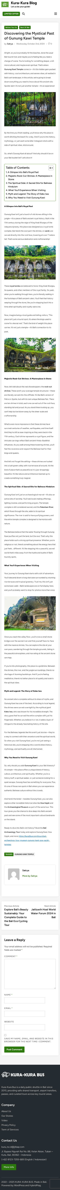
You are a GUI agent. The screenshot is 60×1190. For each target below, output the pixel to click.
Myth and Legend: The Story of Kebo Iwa (28, 194)
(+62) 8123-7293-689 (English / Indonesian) (24, 1159)
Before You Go (11, 27)
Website (9, 1022)
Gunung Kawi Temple (24, 854)
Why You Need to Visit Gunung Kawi (26, 197)
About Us (6, 1111)
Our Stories (7, 1115)
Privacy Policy (8, 1125)
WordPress (19, 1185)
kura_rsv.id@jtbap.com (12, 1147)
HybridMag (35, 1185)
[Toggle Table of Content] (49, 167)
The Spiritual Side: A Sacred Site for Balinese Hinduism (30, 185)
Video (4, 1120)
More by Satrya (29, 876)
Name (8, 995)
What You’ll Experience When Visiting (27, 190)
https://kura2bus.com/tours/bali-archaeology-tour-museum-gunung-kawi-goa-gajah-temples (27, 840)
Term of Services (10, 1129)
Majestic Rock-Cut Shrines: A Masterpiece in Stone (30, 177)
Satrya (10, 44)
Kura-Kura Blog (24, 3)
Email (8, 1008)
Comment (10, 956)
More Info (9, 1167)
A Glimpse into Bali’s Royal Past (23, 172)
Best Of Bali (24, 27)
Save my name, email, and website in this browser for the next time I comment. (28, 1040)
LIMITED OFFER (11, 14)
